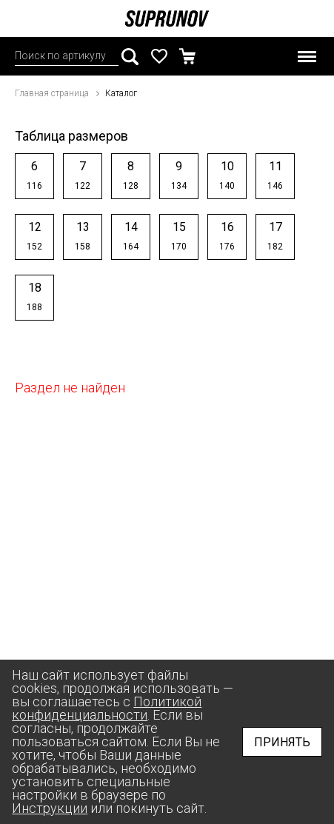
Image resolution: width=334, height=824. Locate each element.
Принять (282, 742)
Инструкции (49, 808)
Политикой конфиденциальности (106, 708)
